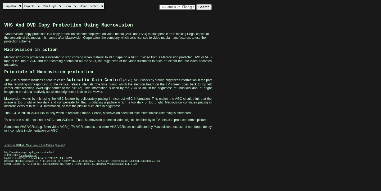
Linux (68, 6)
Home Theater (89, 6)
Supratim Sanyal (28, 155)
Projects (29, 6)
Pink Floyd (49, 6)
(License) (60, 145)
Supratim (10, 6)
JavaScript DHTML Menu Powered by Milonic (29, 145)
